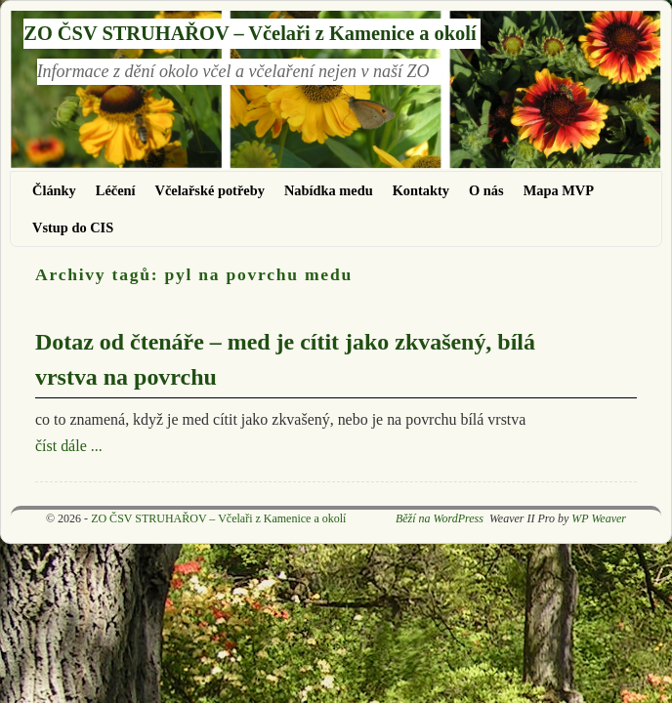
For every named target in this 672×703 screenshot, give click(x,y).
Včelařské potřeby (210, 190)
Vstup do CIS (72, 227)
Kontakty (421, 190)
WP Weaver (598, 518)
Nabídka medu (328, 190)
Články (54, 190)
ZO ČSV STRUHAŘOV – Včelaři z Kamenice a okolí (249, 33)
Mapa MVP (559, 190)
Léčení (116, 190)
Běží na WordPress (439, 518)
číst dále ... (69, 445)
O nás (486, 190)
